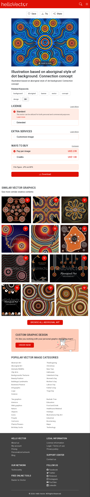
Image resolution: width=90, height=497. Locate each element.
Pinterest (52, 476)
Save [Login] (32, 14)
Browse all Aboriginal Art (45, 322)
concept (65, 93)
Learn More (74, 107)
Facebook (52, 470)
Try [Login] (45, 14)
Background (18, 93)
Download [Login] (45, 174)
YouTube (52, 482)
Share (57, 14)
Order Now (25, 345)
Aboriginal (32, 93)
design (16, 99)
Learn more (21, 117)
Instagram (52, 479)
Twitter (51, 473)
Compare (75, 146)
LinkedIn (51, 485)
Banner (43, 93)
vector (54, 93)
